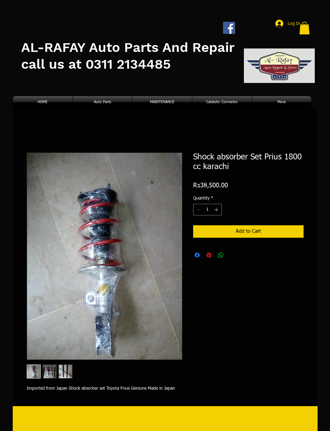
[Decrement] (198, 209)
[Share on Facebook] (197, 255)
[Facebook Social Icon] (229, 28)
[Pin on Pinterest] (209, 255)
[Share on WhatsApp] (221, 255)
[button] (304, 28)
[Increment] (217, 209)
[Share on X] (232, 255)
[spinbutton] (207, 209)
